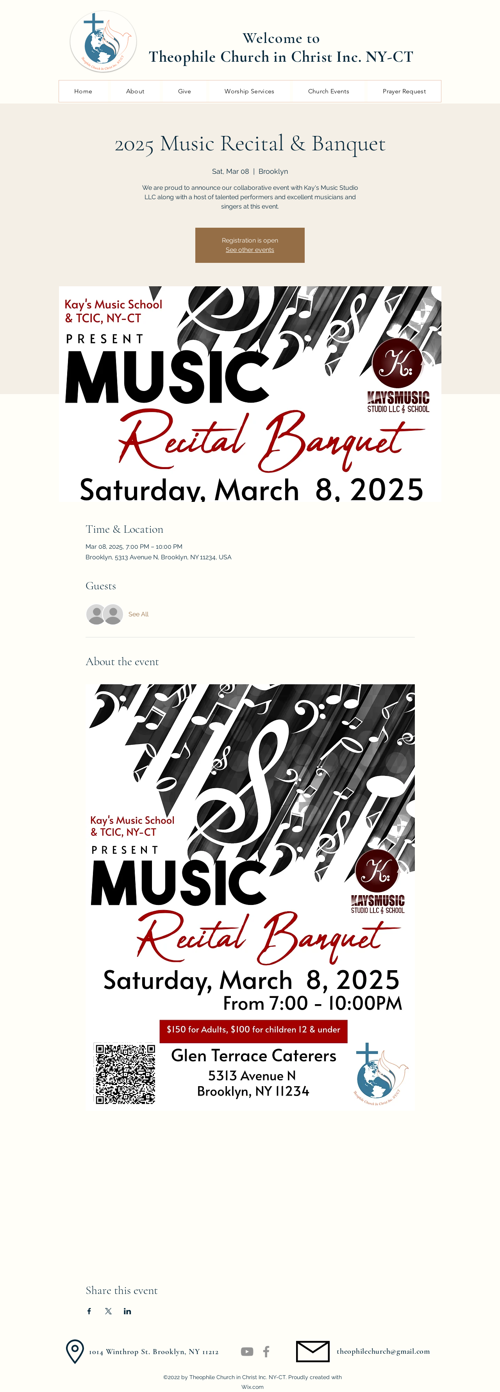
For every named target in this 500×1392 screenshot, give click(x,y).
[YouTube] (247, 1351)
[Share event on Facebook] (89, 1311)
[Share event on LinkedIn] (127, 1311)
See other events (250, 249)
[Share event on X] (108, 1311)
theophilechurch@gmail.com (383, 1351)
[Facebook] (266, 1351)
